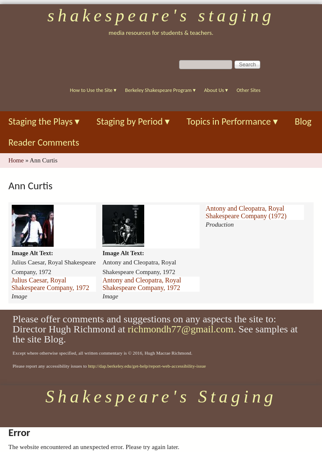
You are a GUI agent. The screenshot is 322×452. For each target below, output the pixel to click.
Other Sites (248, 90)
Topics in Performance (232, 121)
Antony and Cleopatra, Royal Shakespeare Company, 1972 (141, 284)
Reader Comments (43, 142)
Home (16, 160)
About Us (216, 90)
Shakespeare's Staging (161, 15)
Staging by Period (133, 121)
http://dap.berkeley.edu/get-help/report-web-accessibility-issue (147, 365)
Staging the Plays (44, 121)
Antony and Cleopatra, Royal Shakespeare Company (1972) (246, 212)
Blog (303, 121)
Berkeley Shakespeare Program (160, 90)
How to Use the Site (93, 90)
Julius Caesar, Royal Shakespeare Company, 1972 (50, 284)
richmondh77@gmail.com (181, 329)
